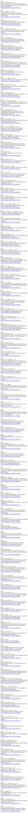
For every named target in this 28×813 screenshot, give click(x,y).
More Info (8, 7)
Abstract (14, 7)
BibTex (18, 7)
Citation (3, 7)
